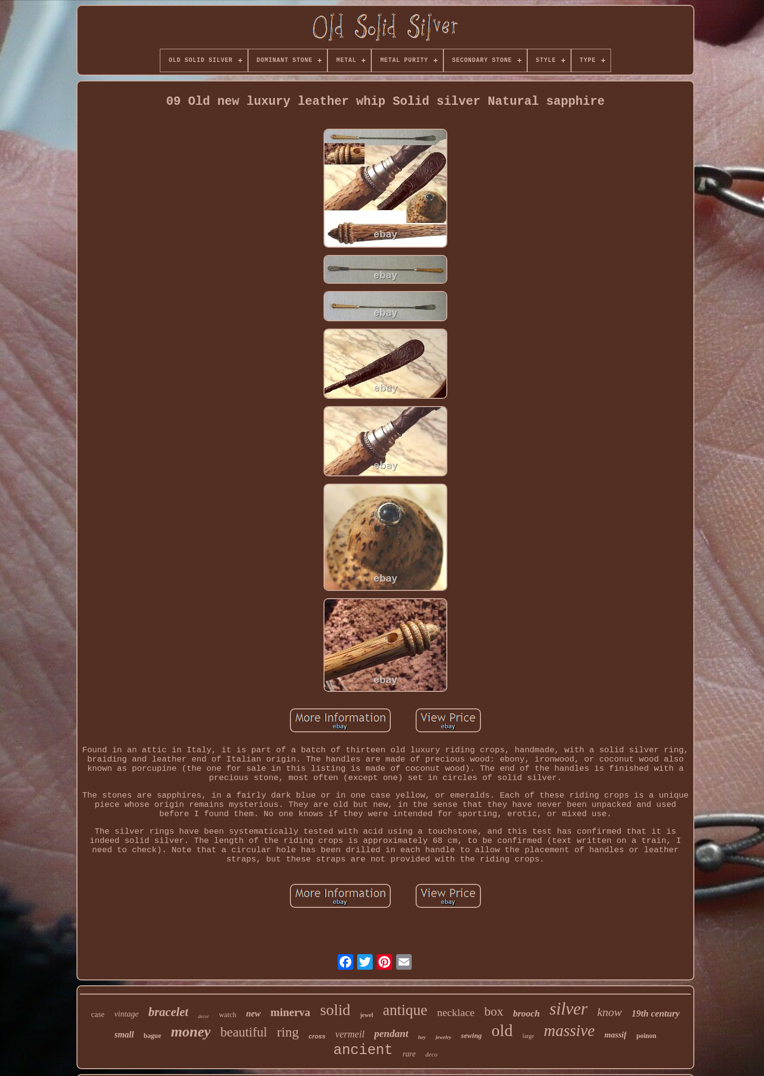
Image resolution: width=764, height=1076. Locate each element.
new (253, 1013)
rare (409, 1054)
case (98, 1014)
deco (431, 1054)
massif (616, 1034)
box (493, 1011)
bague (152, 1035)
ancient (363, 1050)
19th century (655, 1013)
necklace (456, 1012)
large (528, 1036)
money (191, 1031)
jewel (366, 1015)
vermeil (349, 1034)
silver (569, 1008)
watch (227, 1014)
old (502, 1030)
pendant (391, 1033)
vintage (127, 1013)
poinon (646, 1035)
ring (288, 1031)
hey (422, 1037)
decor (203, 1016)
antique (405, 1009)
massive (569, 1030)
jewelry (443, 1037)
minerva (290, 1012)
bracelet (169, 1011)
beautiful (243, 1032)
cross (316, 1036)
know (609, 1012)
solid (335, 1009)
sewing (471, 1035)
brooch (526, 1013)
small (124, 1034)
